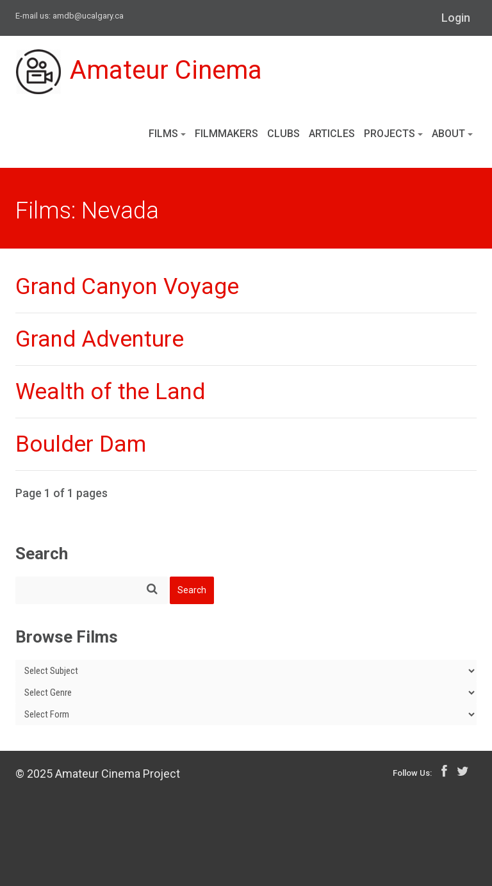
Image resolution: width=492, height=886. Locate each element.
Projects (393, 133)
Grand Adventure (99, 339)
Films (167, 133)
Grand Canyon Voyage (127, 287)
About (452, 133)
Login (455, 17)
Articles (332, 133)
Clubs (283, 133)
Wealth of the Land (110, 392)
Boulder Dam (80, 444)
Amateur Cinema (139, 71)
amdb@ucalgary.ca (88, 16)
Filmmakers (226, 133)
